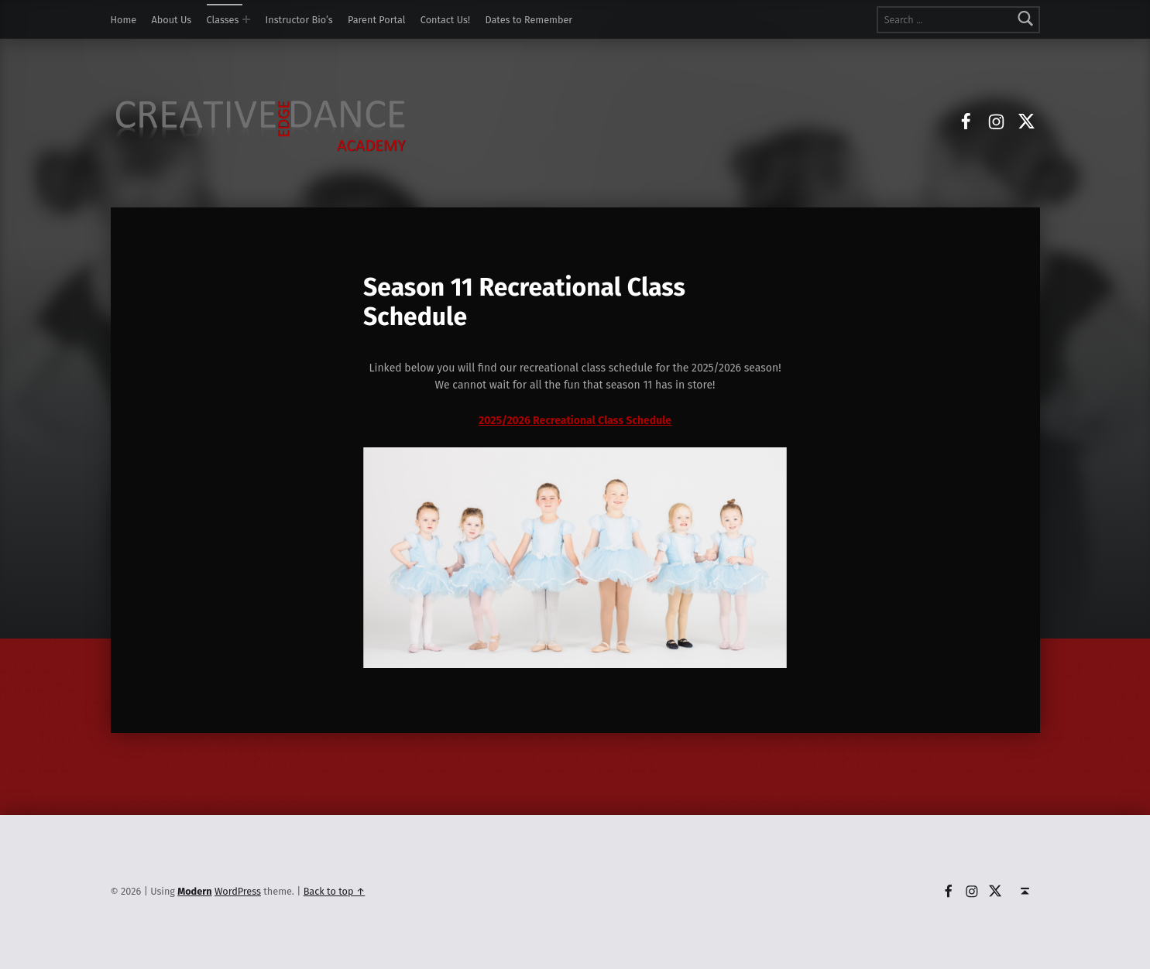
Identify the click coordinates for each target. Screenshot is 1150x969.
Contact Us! (445, 20)
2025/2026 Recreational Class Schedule (575, 420)
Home (124, 20)
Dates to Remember (528, 20)
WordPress (238, 891)
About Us (172, 20)
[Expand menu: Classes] (246, 19)
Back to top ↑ (335, 891)
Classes (223, 20)
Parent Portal (376, 20)
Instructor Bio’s (299, 20)
